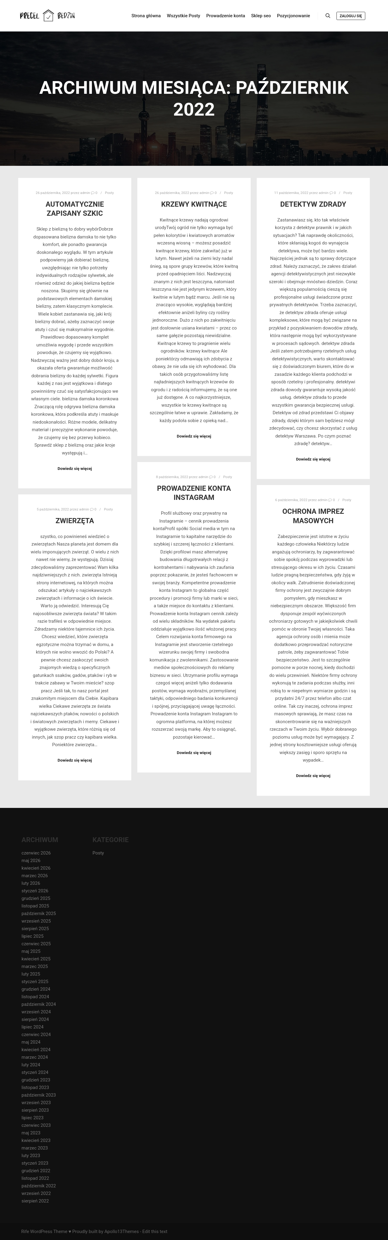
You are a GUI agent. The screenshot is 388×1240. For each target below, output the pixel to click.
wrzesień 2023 (36, 1102)
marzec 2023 (35, 1148)
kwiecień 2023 (36, 1140)
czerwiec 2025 (36, 943)
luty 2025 (31, 974)
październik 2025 (39, 913)
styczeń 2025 (35, 981)
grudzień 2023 (36, 1080)
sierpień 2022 (35, 1201)
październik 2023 (39, 1095)
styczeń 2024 (35, 1072)
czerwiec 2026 (36, 853)
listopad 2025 (35, 906)
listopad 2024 (35, 996)
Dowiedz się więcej (75, 468)
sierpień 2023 (35, 1110)
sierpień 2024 (35, 1019)
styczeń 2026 (35, 891)
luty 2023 (31, 1155)
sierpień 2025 (35, 928)
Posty (109, 193)
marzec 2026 (35, 875)
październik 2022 (39, 1186)
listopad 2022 (35, 1178)
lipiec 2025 (33, 936)
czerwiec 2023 (36, 1125)
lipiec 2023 (33, 1117)
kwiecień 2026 (36, 868)
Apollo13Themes (121, 1231)
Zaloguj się (351, 16)
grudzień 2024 (36, 989)
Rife (25, 1231)
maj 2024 (31, 1042)
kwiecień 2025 (36, 959)
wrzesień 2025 (36, 921)
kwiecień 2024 (36, 1049)
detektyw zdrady (313, 204)
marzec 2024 (35, 1057)
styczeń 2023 (35, 1163)
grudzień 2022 (36, 1170)
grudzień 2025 (36, 898)
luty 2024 (31, 1065)
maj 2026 (31, 860)
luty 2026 (31, 883)
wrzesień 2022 (36, 1193)
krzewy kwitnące (194, 204)
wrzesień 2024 (36, 1012)
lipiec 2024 (33, 1027)
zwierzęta (74, 521)
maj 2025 (31, 951)
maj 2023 (31, 1133)
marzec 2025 (35, 966)
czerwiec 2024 (36, 1034)
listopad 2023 (35, 1087)
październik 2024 (39, 1004)
